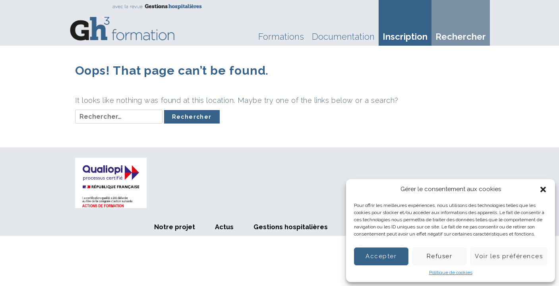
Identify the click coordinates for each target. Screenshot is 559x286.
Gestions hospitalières (290, 227)
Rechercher (460, 36)
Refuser (440, 256)
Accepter (381, 256)
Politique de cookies (450, 272)
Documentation (343, 36)
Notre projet (174, 227)
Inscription (405, 36)
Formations (281, 36)
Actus (224, 227)
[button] (543, 189)
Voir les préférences (509, 256)
